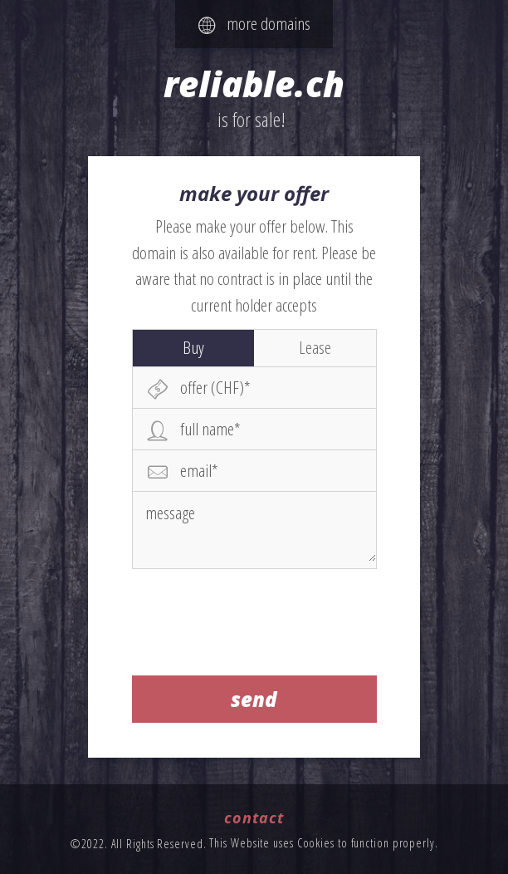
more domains (254, 23)
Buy (193, 347)
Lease (315, 347)
